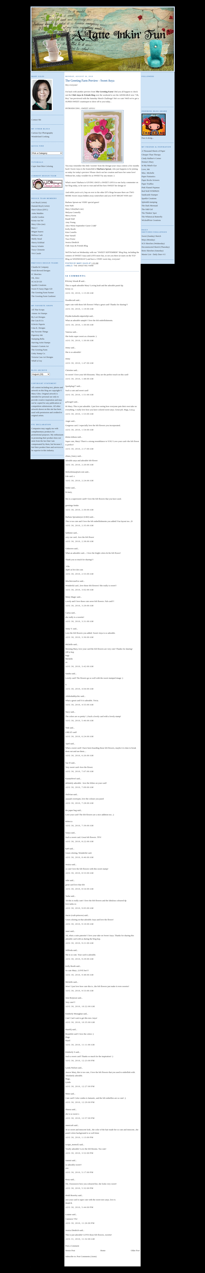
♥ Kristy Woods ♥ (72, 281)
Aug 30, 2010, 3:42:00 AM (79, 666)
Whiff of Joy (36, 361)
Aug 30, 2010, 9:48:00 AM (79, 975)
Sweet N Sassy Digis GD (41, 289)
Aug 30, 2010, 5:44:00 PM (79, 1207)
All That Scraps (37, 309)
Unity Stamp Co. (38, 353)
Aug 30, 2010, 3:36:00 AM (79, 637)
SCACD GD (36, 281)
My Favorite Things (39, 331)
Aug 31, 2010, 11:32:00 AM (80, 1239)
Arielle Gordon (37, 217)
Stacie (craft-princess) (74, 915)
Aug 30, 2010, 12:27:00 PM (80, 1086)
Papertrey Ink (37, 335)
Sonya (68, 833)
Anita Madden (37, 213)
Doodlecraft (70, 300)
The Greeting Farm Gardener (43, 296)
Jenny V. (68, 628)
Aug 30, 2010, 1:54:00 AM (79, 430)
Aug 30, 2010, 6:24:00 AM (79, 736)
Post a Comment (72, 1246)
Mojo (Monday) (148, 240)
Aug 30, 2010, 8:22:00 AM (79, 841)
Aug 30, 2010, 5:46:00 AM (79, 720)
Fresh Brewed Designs (40, 270)
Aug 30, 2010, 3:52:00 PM (79, 1153)
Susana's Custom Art (40, 346)
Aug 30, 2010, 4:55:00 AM (79, 704)
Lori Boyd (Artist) (39, 202)
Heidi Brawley (71, 1195)
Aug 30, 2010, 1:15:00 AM (79, 293)
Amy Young (70, 222)
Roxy (67, 1179)
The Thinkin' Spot (149, 213)
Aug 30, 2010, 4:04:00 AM (79, 689)
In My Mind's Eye (149, 165)
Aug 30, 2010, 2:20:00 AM (79, 464)
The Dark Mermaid (150, 205)
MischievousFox (72, 581)
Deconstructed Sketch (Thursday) (156, 247)
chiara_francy (71, 456)
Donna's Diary (148, 162)
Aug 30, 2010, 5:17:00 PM (79, 1172)
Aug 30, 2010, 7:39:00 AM (79, 825)
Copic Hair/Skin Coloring (42, 166)
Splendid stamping (149, 202)
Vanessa (68, 332)
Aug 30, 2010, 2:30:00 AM (79, 509)
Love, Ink (146, 169)
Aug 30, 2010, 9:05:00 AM (79, 908)
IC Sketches (36, 274)
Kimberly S (70, 1052)
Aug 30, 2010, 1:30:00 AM (79, 325)
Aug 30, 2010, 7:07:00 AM (79, 771)
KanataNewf (70, 778)
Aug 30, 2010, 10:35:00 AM (80, 1022)
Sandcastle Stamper (150, 194)
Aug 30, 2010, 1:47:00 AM (79, 363)
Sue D (67, 763)
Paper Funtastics (148, 176)
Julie (67, 880)
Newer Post (70, 1250)
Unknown (69, 548)
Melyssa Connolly (73, 212)
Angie (67, 421)
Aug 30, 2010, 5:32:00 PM (79, 1188)
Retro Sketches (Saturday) (152, 250)
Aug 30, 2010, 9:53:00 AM (79, 990)
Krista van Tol (37, 220)
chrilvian (69, 794)
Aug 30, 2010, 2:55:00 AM (79, 574)
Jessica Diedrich (72, 242)
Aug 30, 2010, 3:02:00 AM (79, 589)
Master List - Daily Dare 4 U (154, 254)
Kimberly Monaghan (74, 1014)
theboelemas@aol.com (74, 472)
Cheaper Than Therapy (151, 154)
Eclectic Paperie (38, 324)
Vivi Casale (36, 253)
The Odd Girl (147, 209)
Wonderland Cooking (40, 136)
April (67, 743)
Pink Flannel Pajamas (151, 187)
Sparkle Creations (38, 285)
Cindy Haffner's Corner (151, 158)
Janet (67, 931)
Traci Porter (70, 239)
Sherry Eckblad (37, 242)
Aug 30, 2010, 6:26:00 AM (79, 755)
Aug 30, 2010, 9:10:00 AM (79, 924)
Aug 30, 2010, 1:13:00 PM (79, 1137)
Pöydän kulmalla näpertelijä (77, 316)
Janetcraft (69, 1125)
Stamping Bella (37, 339)
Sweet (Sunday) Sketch (151, 236)
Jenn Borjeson (71, 998)
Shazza (68, 1109)
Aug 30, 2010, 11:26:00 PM (79, 1223)
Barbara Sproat (71, 202)
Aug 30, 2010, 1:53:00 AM (79, 414)
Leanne (68, 1214)
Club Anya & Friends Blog (76, 245)
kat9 (67, 848)
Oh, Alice (35, 278)
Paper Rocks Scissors (150, 180)
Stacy (67, 712)
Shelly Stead (36, 239)
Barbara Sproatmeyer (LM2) (77, 517)
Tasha (67, 896)
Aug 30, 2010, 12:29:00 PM (80, 1102)
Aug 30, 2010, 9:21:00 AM (79, 943)
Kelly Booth (70, 229)
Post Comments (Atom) (87, 1256)
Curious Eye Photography (42, 133)
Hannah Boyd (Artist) (40, 206)
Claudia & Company (40, 267)
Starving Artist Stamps (40, 342)
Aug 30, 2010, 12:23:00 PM (80, 1060)
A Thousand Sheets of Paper (153, 151)
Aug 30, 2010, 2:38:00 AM (79, 541)
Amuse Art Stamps (39, 313)
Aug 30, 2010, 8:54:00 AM (79, 889)
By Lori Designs (38, 317)
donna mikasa (71, 437)
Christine (69, 370)
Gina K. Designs (38, 328)
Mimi (67, 1093)
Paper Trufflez (148, 184)
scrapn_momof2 (72, 1144)
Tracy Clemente (38, 249)
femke (67, 488)
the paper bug (71, 810)
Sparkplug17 (70, 386)
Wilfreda (69, 950)
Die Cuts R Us (37, 320)
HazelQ (68, 1029)
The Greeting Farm (39, 350)
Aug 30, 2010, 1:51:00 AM (79, 394)
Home (103, 1250)
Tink (67, 728)
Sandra (68, 673)
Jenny (67, 347)
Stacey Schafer (37, 246)
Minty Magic (70, 597)
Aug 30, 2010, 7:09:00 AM (79, 787)
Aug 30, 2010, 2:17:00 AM (79, 449)
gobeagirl (69, 402)
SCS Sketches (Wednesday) (153, 243)
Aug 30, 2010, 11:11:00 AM (80, 1044)
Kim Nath (69, 205)
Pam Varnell (70, 235)
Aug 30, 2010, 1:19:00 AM (79, 309)
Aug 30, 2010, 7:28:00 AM (79, 803)
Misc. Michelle (148, 173)
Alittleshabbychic (72, 696)
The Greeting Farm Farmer (42, 292)
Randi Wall (70, 219)
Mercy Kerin (70, 215)
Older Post (135, 1250)
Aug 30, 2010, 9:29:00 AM (79, 959)
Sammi (68, 1160)
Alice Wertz (70, 225)
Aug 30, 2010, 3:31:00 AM (79, 621)
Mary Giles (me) (38, 224)
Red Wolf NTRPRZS (150, 191)
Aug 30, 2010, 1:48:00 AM (79, 379)
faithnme (69, 533)
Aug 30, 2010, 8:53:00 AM (79, 873)
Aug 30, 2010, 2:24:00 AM (79, 480)
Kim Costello (71, 232)
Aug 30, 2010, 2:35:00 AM (79, 525)
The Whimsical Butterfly (152, 216)
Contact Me (36, 119)
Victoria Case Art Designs (42, 357)
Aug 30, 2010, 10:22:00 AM (80, 1006)
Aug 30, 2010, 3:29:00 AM (79, 605)
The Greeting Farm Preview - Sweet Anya (89, 80)
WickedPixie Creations (151, 220)
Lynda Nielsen (71, 1068)
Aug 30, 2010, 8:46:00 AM (79, 857)
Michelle (69, 644)
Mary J (34, 228)
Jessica (68, 864)
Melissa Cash (37, 235)
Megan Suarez (37, 231)
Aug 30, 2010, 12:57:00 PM (80, 1118)
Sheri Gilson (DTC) (39, 209)
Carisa (68, 613)
